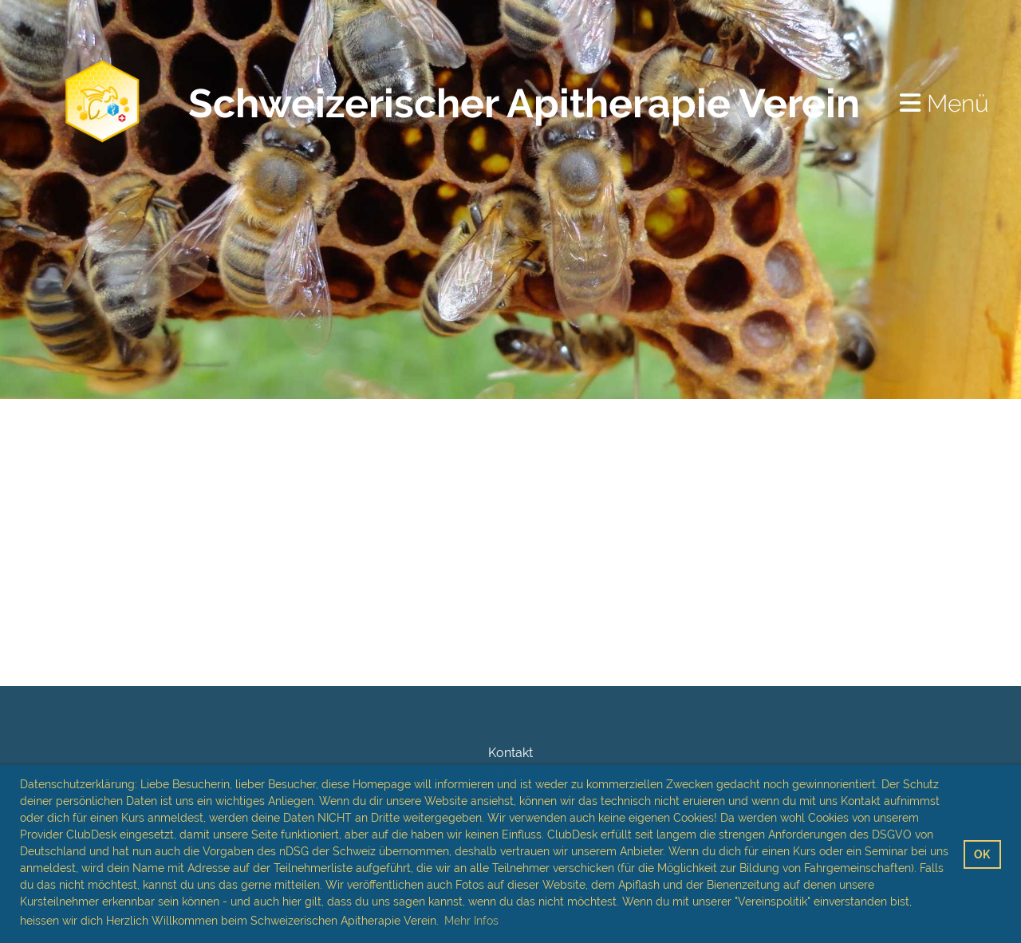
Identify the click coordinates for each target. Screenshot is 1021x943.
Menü (944, 103)
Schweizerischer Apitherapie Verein (524, 103)
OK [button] (982, 854)
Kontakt (510, 752)
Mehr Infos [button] (471, 920)
